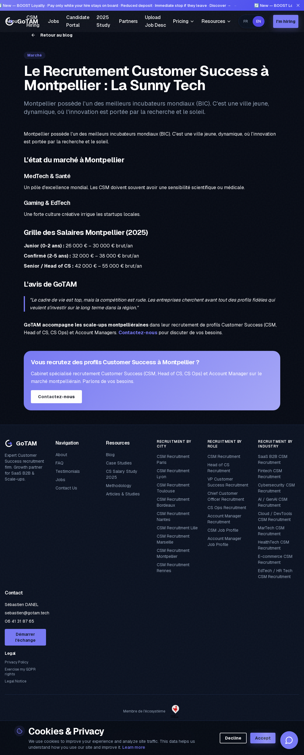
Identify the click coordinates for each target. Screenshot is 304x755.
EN (258, 21)
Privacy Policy (16, 662)
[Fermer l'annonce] (298, 5)
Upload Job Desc (155, 21)
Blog (110, 454)
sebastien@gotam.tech (27, 613)
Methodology (119, 485)
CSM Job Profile (223, 530)
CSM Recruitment (224, 456)
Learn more (133, 747)
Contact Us (66, 488)
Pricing (183, 21)
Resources (216, 21)
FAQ (60, 463)
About (12, 21)
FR (245, 21)
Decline (233, 738)
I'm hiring (285, 21)
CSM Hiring (32, 21)
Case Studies (119, 463)
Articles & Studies (123, 494)
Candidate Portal (77, 21)
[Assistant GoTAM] (289, 740)
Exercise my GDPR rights (20, 671)
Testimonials (68, 471)
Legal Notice (15, 681)
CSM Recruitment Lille (177, 527)
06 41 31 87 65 (19, 621)
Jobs (53, 21)
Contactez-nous (137, 332)
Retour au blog (51, 35)
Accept (263, 738)
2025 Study (103, 21)
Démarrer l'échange (25, 637)
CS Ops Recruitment (227, 507)
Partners (128, 21)
